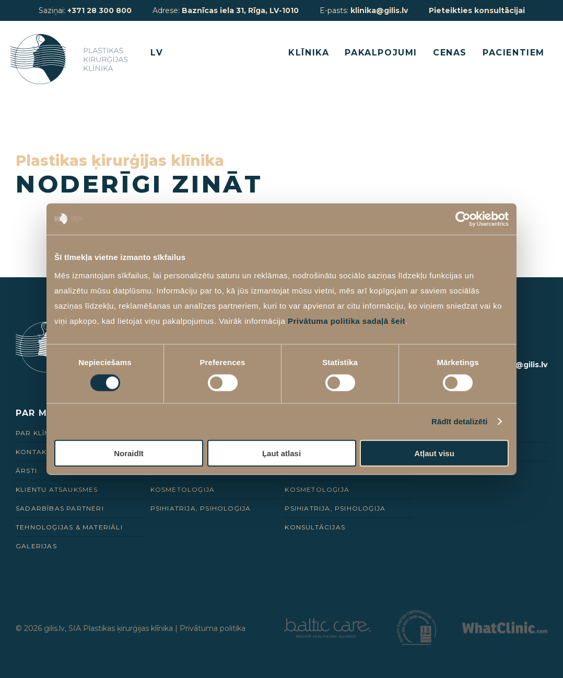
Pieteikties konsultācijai (477, 10)
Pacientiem (514, 53)
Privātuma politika (212, 628)
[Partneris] (327, 634)
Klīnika (308, 53)
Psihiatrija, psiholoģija (200, 508)
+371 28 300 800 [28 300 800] (99, 10)
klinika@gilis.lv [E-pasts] (518, 364)
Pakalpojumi (381, 53)
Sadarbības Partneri (60, 508)
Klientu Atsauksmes (57, 489)
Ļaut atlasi (281, 452)
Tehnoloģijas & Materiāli (69, 527)
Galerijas (36, 546)
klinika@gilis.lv (379, 10)
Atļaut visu (434, 452)
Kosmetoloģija (182, 489)
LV (156, 53)
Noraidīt (129, 452)
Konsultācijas (315, 527)
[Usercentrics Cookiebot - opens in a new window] (463, 219)
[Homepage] (71, 59)
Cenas (450, 53)
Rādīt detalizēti (459, 421)
